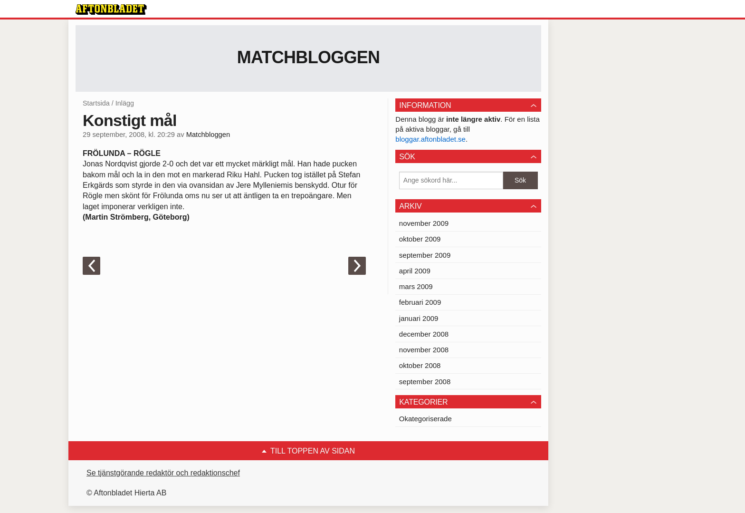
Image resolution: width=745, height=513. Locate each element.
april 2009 (414, 271)
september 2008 (424, 381)
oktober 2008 (420, 365)
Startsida (96, 103)
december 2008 (424, 334)
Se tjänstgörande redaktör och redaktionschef (163, 473)
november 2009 (424, 223)
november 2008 (424, 350)
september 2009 (424, 255)
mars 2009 (416, 286)
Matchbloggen (308, 57)
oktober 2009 (420, 239)
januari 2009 (419, 318)
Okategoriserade (425, 419)
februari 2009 (420, 302)
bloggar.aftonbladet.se (430, 139)
